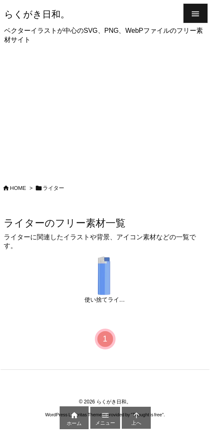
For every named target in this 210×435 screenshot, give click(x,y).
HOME (18, 188)
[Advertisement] (105, 111)
